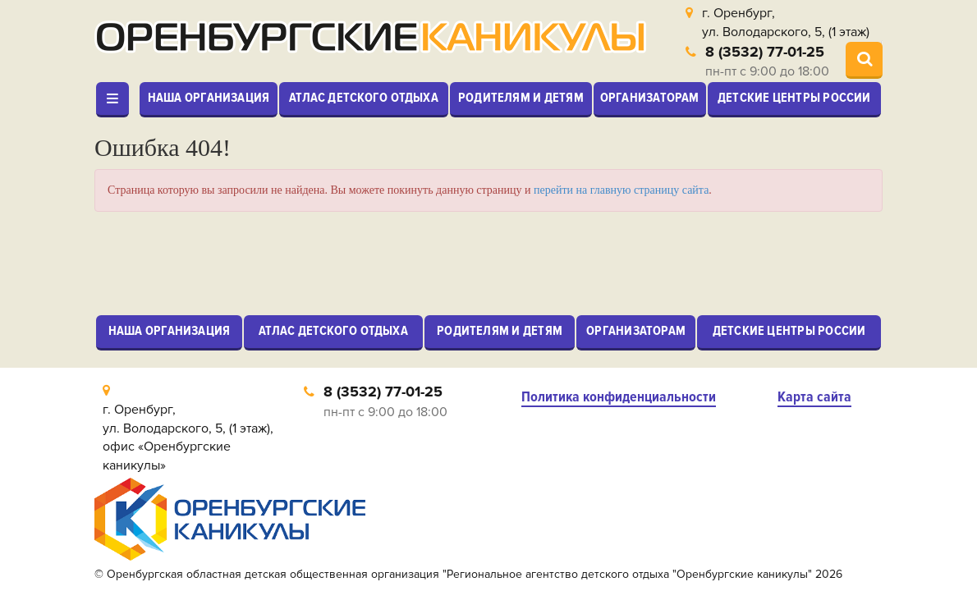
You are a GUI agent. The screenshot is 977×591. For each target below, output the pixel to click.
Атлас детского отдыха (363, 97)
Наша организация (209, 97)
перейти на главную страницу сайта (621, 190)
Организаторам (649, 97)
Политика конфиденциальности (618, 396)
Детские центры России (794, 97)
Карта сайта (814, 396)
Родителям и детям (521, 97)
